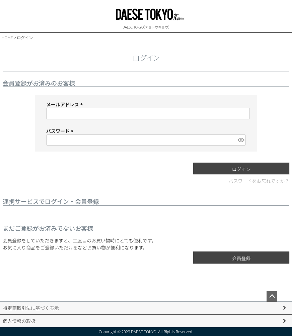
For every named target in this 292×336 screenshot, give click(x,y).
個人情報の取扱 (19, 321)
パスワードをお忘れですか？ (258, 180)
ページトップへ (272, 296)
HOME (7, 37)
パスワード (60, 130)
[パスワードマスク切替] (240, 140)
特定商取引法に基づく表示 (31, 307)
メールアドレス (65, 104)
